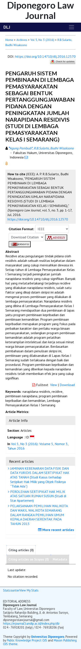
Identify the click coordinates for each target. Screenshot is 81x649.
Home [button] (9, 40)
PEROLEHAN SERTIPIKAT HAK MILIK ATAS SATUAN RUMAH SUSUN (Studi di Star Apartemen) (37, 496)
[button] (6, 163)
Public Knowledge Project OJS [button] (27, 640)
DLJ (6, 27)
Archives (21, 40)
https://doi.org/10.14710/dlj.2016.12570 (45, 56)
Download (67, 385)
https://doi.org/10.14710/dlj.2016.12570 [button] (38, 219)
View (53, 385)
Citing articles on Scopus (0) (28, 559)
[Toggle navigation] (71, 27)
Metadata (60, 559)
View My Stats (28, 590)
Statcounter (11, 590)
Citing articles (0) (21, 550)
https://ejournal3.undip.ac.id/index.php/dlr (31, 623)
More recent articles (56, 530)
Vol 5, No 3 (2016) (42, 40)
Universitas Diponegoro (47, 637)
